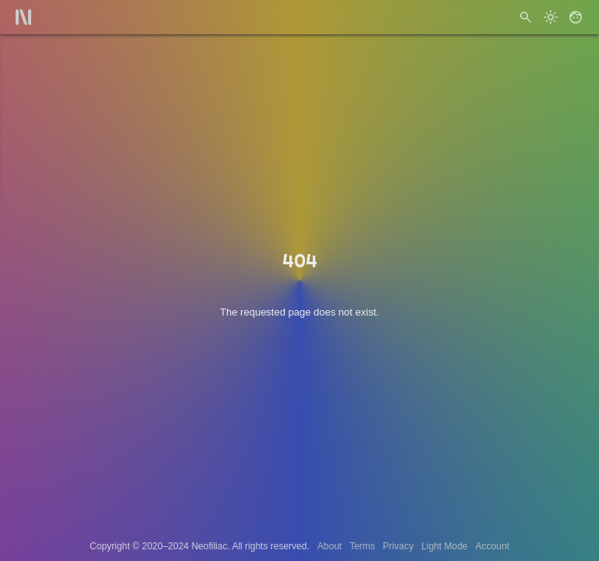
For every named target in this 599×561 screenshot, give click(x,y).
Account (492, 546)
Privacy (398, 546)
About (329, 546)
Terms (362, 546)
